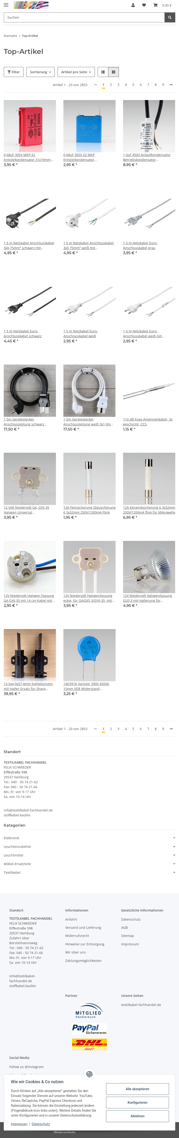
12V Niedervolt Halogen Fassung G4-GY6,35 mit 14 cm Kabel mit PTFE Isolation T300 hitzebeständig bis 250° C (29, 598)
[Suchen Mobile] (84, 17)
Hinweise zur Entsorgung (84, 944)
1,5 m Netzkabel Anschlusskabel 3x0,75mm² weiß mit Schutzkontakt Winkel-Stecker (88, 245)
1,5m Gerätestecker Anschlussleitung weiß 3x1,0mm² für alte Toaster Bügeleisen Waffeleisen (89, 422)
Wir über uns (75, 952)
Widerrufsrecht (77, 935)
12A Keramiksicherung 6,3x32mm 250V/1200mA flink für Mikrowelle (149, 510)
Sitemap (127, 935)
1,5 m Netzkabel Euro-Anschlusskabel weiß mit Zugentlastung (142, 333)
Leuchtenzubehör (17, 846)
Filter (13, 72)
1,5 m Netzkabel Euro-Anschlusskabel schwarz (23, 333)
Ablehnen (137, 1116)
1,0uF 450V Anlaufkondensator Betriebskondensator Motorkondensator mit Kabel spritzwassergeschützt (147, 157)
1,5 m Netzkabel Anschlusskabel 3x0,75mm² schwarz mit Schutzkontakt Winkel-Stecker (29, 245)
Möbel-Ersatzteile (17, 864)
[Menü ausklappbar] (6, 3)
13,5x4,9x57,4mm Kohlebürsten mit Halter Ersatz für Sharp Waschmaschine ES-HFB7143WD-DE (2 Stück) (29, 686)
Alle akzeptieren (137, 1089)
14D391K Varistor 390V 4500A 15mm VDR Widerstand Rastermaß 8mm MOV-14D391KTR (86, 686)
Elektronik (11, 838)
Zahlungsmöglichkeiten (83, 960)
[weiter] (171, 85)
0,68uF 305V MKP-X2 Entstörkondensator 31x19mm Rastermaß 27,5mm (27, 157)
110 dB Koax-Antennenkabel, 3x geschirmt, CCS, (147, 421)
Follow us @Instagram (26, 1067)
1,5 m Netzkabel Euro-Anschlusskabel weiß (80, 333)
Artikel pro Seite (74, 72)
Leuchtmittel (13, 855)
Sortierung (38, 72)
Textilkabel (12, 872)
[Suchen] (170, 17)
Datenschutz (41, 1124)
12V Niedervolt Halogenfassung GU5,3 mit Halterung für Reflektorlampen (147, 598)
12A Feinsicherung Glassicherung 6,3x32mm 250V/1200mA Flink (89, 510)
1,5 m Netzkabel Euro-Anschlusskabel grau (140, 245)
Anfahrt (71, 919)
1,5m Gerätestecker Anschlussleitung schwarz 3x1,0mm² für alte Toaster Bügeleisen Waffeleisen (24, 422)
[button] (133, 5)
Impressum (19, 1124)
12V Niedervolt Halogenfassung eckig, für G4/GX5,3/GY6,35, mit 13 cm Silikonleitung (87, 598)
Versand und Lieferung (83, 927)
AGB (124, 927)
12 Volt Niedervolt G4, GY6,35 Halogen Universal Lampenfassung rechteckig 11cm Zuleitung (29, 510)
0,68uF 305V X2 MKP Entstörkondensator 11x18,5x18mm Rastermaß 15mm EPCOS (89, 157)
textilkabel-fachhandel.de (141, 1004)
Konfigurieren (137, 1102)
